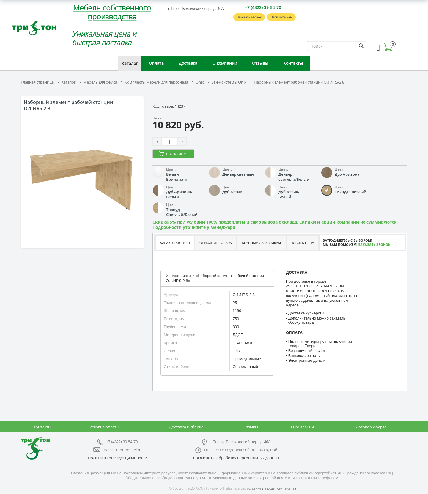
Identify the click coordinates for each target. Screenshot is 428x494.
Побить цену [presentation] (302, 243)
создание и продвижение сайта (271, 488)
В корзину (176, 154)
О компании (224, 63)
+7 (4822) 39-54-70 (263, 7)
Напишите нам (281, 17)
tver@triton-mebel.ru (122, 449)
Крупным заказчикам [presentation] (261, 243)
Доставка (188, 63)
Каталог (130, 63)
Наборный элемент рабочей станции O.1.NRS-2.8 (299, 82)
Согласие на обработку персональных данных (236, 457)
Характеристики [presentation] (175, 243)
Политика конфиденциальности (117, 457)
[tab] (174, 243)
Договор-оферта (371, 427)
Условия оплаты (104, 427)
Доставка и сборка (186, 427)
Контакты (293, 63)
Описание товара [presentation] (215, 243)
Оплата (156, 63)
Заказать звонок (249, 17)
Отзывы (260, 63)
